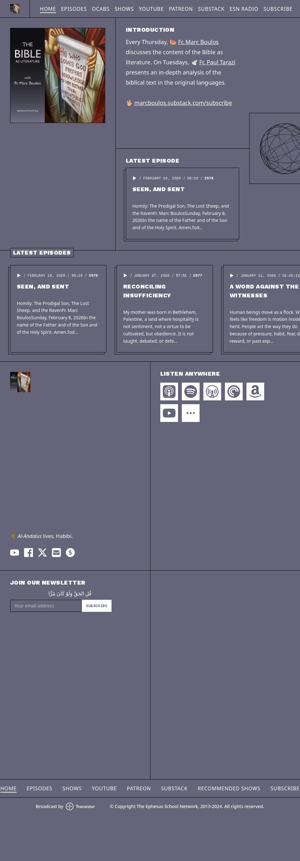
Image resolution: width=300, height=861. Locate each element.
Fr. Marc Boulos (198, 42)
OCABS (101, 8)
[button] (134, 178)
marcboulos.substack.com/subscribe (183, 103)
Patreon (181, 8)
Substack (211, 8)
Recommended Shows (229, 788)
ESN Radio (244, 8)
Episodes (74, 8)
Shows (124, 8)
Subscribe (278, 8)
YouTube (151, 8)
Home (48, 8)
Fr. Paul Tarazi (217, 62)
